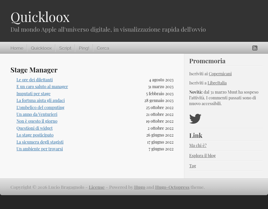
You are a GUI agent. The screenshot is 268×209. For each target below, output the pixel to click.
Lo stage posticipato (35, 135)
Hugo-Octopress (172, 187)
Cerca (103, 48)
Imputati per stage (33, 93)
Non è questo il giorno (36, 121)
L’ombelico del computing (40, 107)
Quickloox (40, 16)
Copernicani (220, 73)
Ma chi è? (197, 145)
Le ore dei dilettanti (34, 79)
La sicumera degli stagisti (40, 142)
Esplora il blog (202, 155)
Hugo (139, 187)
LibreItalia (217, 83)
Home (16, 48)
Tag (192, 165)
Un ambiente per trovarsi (39, 148)
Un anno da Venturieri (36, 114)
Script (65, 48)
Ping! (84, 48)
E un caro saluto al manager (42, 86)
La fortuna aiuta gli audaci (40, 100)
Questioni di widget (34, 128)
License (97, 187)
